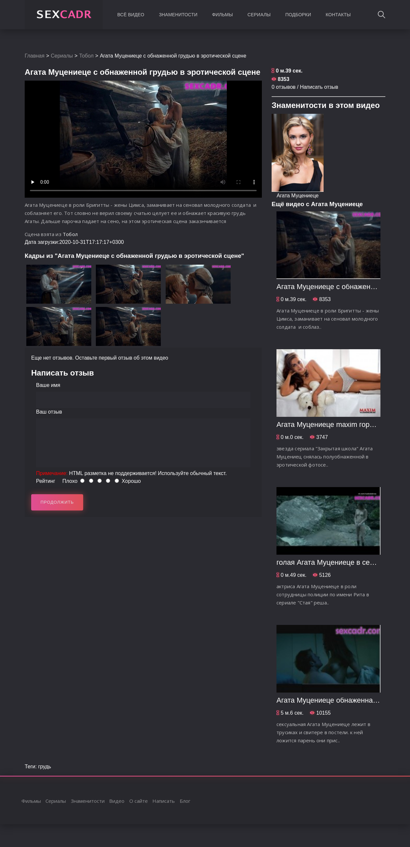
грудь (44, 766)
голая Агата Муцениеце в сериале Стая (342, 562)
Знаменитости (178, 14)
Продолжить (57, 502)
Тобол (86, 56)
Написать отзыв (319, 87)
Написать (163, 801)
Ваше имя (48, 385)
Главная (35, 56)
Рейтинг (45, 481)
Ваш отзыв (49, 412)
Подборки (298, 14)
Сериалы (259, 14)
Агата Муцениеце (297, 195)
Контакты (338, 14)
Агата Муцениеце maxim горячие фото (340, 424)
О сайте (138, 801)
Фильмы (222, 14)
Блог (185, 801)
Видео (116, 801)
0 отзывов (284, 87)
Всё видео (130, 14)
